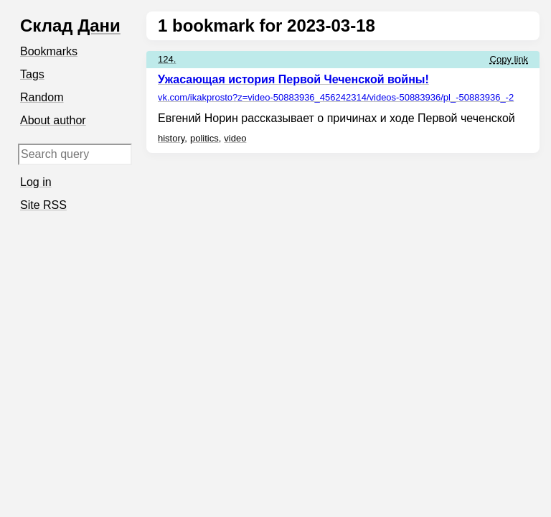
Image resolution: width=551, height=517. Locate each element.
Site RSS (43, 205)
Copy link (509, 59)
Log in (36, 182)
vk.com (336, 97)
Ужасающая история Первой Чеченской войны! (293, 79)
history (171, 138)
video (235, 138)
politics (204, 138)
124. (167, 59)
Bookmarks (48, 51)
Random (41, 97)
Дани (99, 25)
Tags (32, 74)
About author (53, 120)
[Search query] (75, 154)
